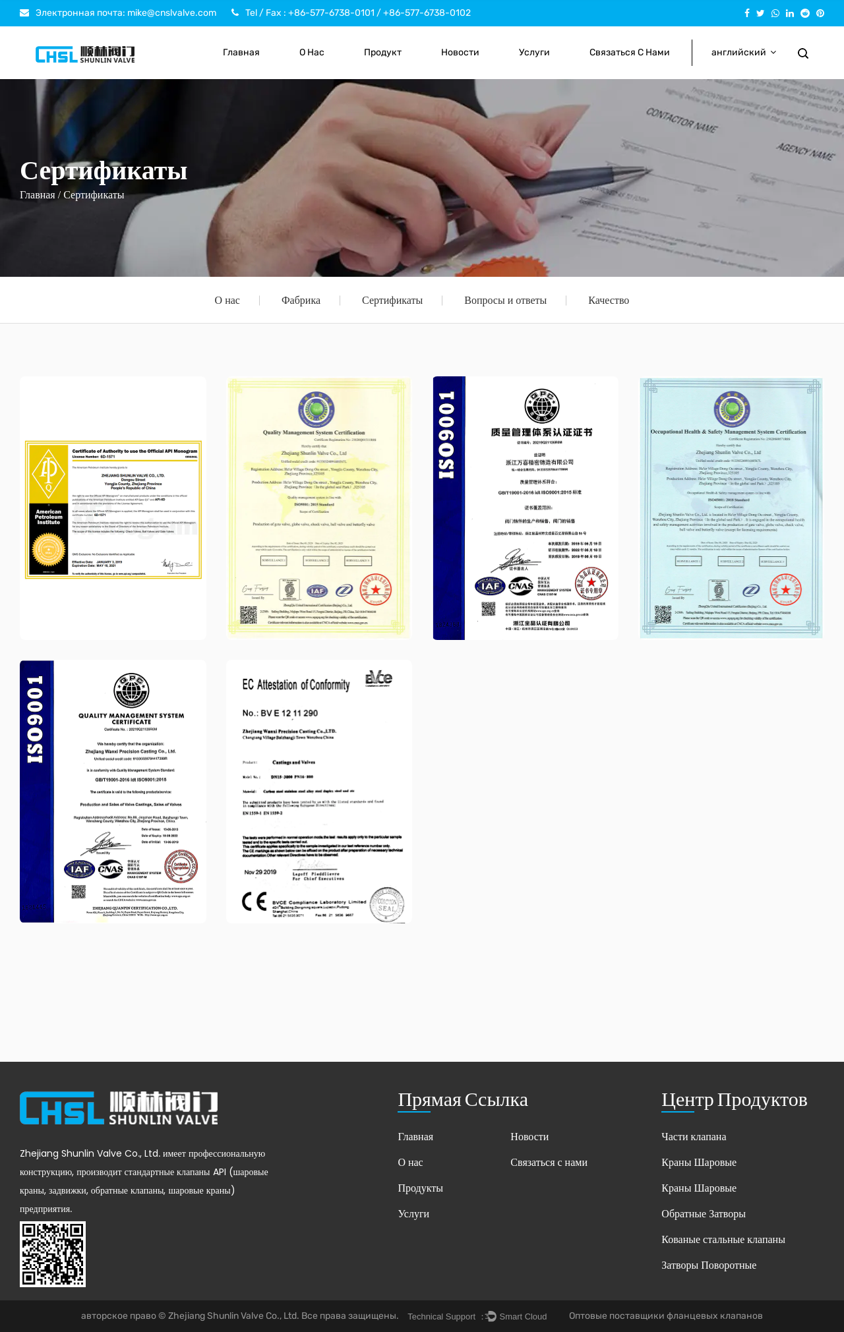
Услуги (534, 52)
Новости (460, 52)
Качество (608, 300)
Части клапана (693, 1136)
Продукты (420, 1188)
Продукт (383, 52)
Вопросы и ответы (505, 300)
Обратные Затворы (703, 1213)
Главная (241, 52)
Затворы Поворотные (708, 1265)
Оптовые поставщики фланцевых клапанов (666, 1315)
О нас (311, 52)
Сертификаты (392, 300)
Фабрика (301, 300)
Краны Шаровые (699, 1162)
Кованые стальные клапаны (723, 1239)
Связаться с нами (629, 52)
